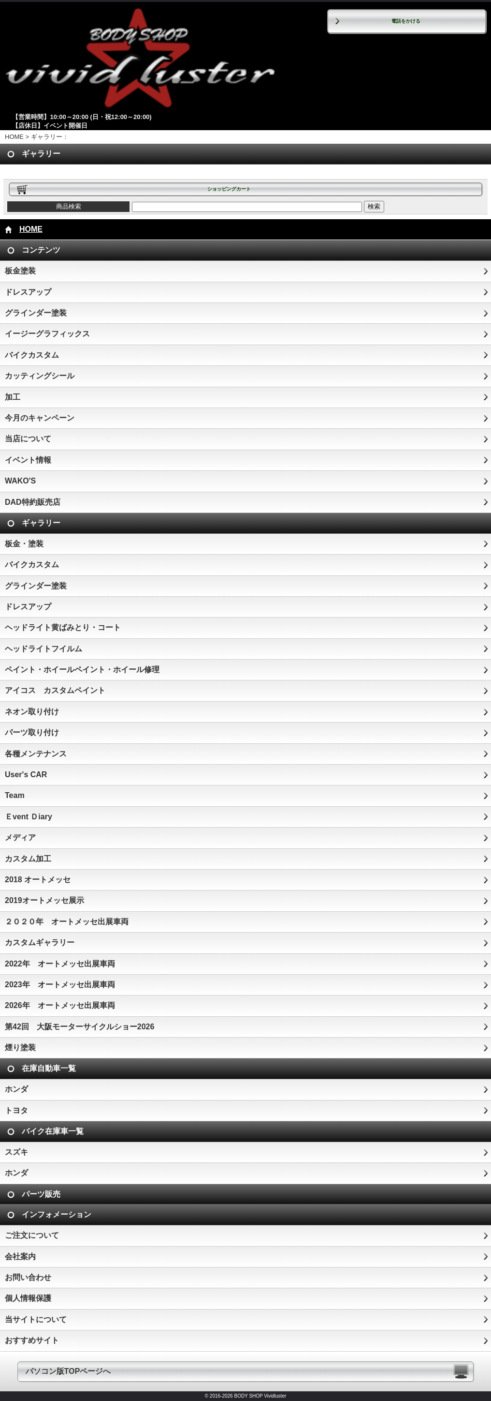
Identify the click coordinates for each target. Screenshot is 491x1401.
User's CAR (26, 774)
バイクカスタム (32, 355)
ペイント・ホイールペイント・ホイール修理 (82, 669)
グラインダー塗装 (36, 313)
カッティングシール (39, 376)
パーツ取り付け (32, 732)
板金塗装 (20, 271)
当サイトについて (36, 1319)
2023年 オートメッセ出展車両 (60, 984)
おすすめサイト (32, 1340)
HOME (14, 136)
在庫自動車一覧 (49, 1068)
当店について (28, 439)
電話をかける (405, 21)
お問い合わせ (28, 1277)
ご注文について (32, 1235)
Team (15, 795)
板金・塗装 (24, 544)
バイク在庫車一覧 (53, 1131)
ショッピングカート (229, 189)
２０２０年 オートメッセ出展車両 (67, 922)
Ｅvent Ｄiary (28, 817)
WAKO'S (20, 481)
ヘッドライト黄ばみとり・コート (63, 627)
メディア (20, 837)
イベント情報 (28, 460)
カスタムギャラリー (39, 942)
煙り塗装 (20, 1047)
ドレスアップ (28, 292)
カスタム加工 (28, 859)
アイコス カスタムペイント (55, 690)
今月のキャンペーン (39, 418)
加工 (12, 397)
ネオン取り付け (32, 712)
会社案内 (20, 1256)
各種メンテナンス (36, 754)
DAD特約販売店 (32, 502)
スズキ (16, 1152)
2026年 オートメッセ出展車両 (60, 1005)
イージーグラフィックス (47, 334)
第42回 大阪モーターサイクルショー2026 (79, 1027)
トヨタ (16, 1110)
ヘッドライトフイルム (43, 649)
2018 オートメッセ (38, 879)
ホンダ (16, 1089)
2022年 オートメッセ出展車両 (60, 964)
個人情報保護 (28, 1298)
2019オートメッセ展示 (44, 900)
